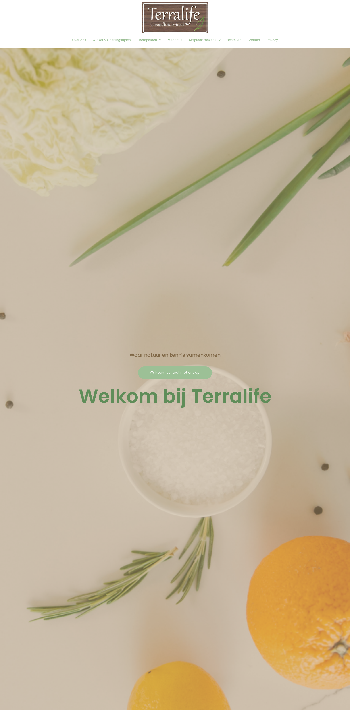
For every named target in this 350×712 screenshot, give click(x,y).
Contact (254, 40)
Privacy (272, 40)
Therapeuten (149, 40)
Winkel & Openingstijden (111, 40)
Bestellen (234, 40)
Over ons (79, 40)
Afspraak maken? (204, 40)
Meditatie (174, 40)
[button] (149, 40)
